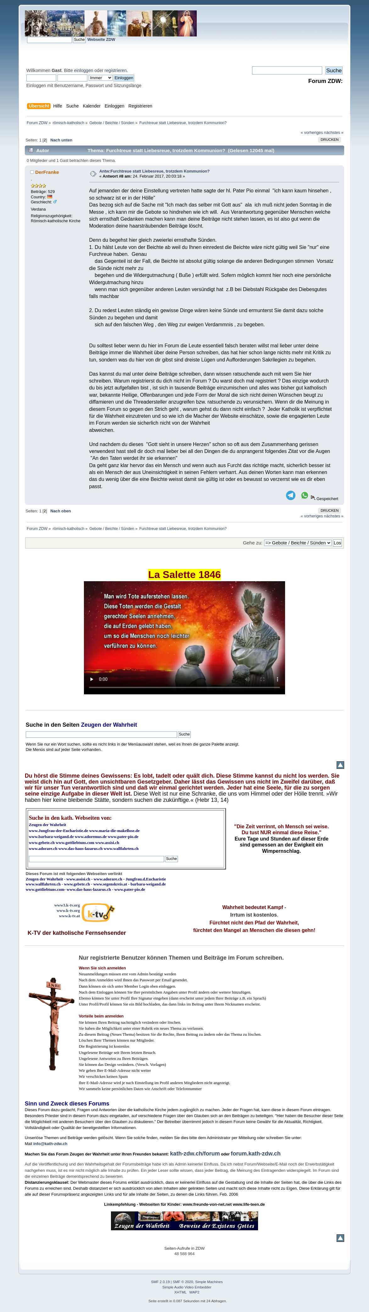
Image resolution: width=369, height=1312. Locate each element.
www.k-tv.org (68, 910)
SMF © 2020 (183, 1282)
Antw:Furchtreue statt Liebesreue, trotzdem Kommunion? (154, 171)
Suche (34, 725)
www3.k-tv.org (67, 905)
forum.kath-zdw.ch (255, 1153)
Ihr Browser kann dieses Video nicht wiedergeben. (184, 637)
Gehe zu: (252, 542)
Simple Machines (209, 1282)
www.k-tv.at (69, 915)
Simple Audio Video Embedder (187, 1287)
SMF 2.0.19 (160, 1282)
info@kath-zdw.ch (50, 1143)
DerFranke (47, 172)
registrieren (116, 70)
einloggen (83, 70)
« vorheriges (312, 132)
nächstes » (334, 132)
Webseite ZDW (101, 39)
